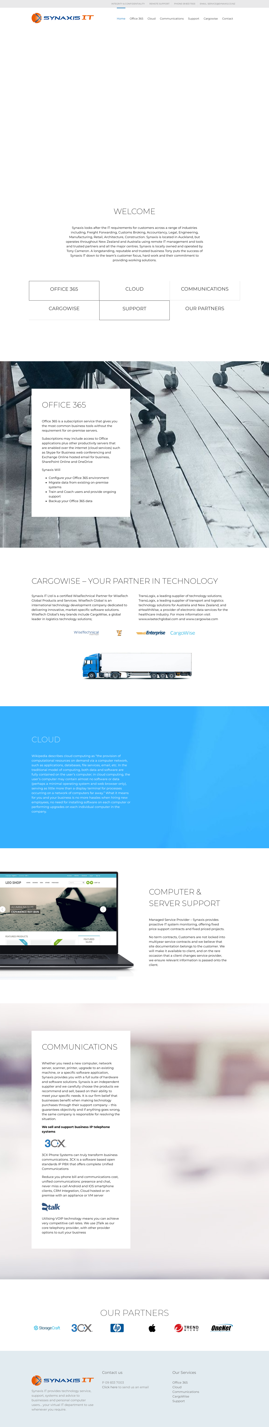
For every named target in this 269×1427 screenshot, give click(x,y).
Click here (110, 1387)
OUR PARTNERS (204, 308)
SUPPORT (134, 309)
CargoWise (180, 1396)
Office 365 (180, 1382)
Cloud (177, 1387)
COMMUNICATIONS (205, 289)
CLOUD (134, 289)
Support (178, 1401)
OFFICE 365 (64, 289)
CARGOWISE (64, 308)
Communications (185, 1392)
